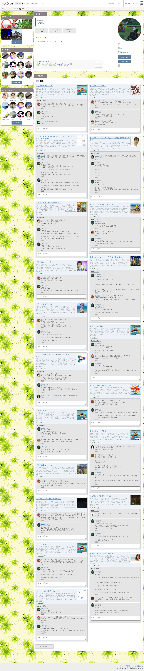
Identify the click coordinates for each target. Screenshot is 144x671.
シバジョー (5, 60)
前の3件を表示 (95, 219)
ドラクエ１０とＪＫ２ (98, 431)
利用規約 (128, 666)
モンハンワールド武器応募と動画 (48, 499)
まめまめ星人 (13, 78)
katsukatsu (13, 100)
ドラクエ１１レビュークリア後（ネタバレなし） (108, 257)
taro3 (5, 69)
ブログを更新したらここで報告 (16, 28)
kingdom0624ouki (28, 60)
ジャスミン (98, 513)
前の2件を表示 (41, 100)
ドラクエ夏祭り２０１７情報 (100, 385)
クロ (96, 597)
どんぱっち (44, 121)
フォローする (124, 57)
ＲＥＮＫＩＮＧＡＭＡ (111, 148)
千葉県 (120, 48)
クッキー (97, 355)
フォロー (42, 31)
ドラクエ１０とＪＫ (43, 544)
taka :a (97, 156)
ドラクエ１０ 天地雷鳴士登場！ (48, 203)
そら (5, 109)
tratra (13, 69)
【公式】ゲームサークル (6, 38)
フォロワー (56, 31)
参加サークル (69, 31)
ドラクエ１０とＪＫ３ (44, 411)
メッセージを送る (124, 61)
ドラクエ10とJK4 (96, 326)
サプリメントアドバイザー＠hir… (20, 68)
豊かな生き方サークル (27, 28)
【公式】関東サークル (16, 38)
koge (13, 109)
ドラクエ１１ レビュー (45, 465)
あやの (97, 121)
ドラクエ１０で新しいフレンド (101, 204)
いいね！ (40, 97)
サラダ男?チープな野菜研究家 (20, 99)
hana (42, 111)
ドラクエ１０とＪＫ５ (44, 304)
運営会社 (140, 666)
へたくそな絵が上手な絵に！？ (47, 591)
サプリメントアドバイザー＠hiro (51, 395)
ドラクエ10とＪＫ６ (43, 262)
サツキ (43, 156)
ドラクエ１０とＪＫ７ (98, 86)
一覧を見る (16, 42)
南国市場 (5, 78)
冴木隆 (21, 78)
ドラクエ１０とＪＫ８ (44, 86)
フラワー (28, 69)
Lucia (5, 100)
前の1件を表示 (41, 153)
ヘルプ (134, 666)
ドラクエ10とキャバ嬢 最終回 (101, 554)
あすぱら (44, 103)
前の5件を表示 (95, 568)
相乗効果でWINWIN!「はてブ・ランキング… (6, 27)
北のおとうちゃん (20, 59)
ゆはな (13, 60)
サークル (122, 666)
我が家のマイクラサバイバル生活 (102, 496)
